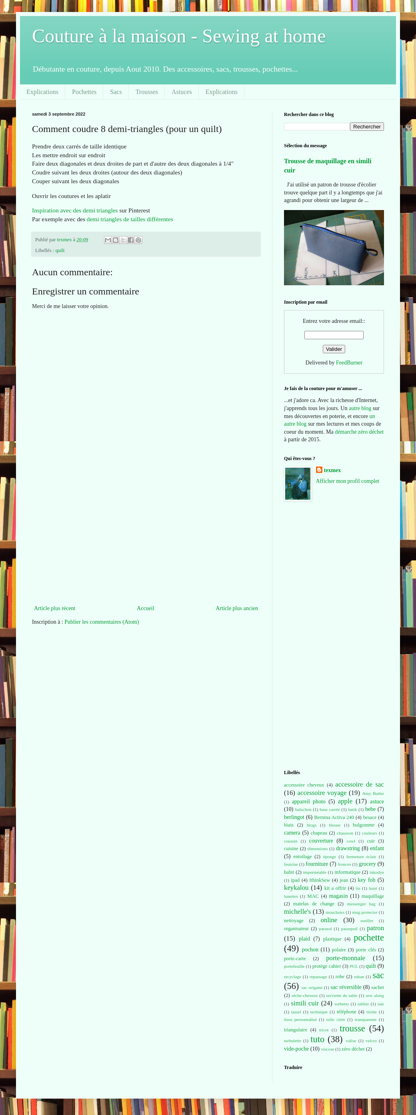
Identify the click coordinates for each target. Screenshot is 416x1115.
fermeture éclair (361, 856)
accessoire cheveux (304, 785)
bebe (370, 809)
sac (378, 975)
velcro (371, 1040)
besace (370, 817)
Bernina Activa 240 (334, 817)
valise (351, 1040)
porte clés (366, 950)
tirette (371, 1011)
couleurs (369, 833)
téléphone (346, 1012)
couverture (321, 841)
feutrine (291, 864)
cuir (371, 841)
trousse (352, 1028)
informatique (347, 872)
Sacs (116, 91)
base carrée (330, 809)
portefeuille (294, 966)
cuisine (291, 848)
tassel (296, 1011)
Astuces (182, 91)
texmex (332, 470)
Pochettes (84, 91)
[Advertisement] (146, 543)
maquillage (373, 896)
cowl (350, 841)
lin (358, 888)
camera (292, 833)
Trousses (147, 91)
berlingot (294, 817)
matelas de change (313, 904)
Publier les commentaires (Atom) (101, 622)
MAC (313, 896)
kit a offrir (335, 888)
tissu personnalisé (300, 1019)
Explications (42, 91)
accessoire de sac (359, 784)
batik (352, 809)
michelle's (297, 911)
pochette (369, 938)
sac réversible (345, 987)
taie (381, 1003)
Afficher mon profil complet (348, 481)
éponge (329, 856)
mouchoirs (335, 912)
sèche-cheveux (305, 995)
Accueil (145, 608)
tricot (324, 1029)
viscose (327, 1049)
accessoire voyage (322, 793)
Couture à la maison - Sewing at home (179, 35)
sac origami (312, 987)
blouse (334, 825)
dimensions (318, 848)
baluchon (303, 809)
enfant (377, 848)
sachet (378, 987)
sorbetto (341, 1003)
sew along (375, 995)
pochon (310, 950)
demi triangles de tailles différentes (130, 219)
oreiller (366, 920)
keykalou (296, 887)
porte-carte (295, 958)
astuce (377, 802)
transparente (366, 1019)
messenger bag (361, 903)
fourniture (317, 864)
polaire (339, 950)
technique (319, 1011)
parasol (325, 928)
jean (344, 880)
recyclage (292, 976)
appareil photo (309, 802)
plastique (332, 939)
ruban (359, 976)
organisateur (296, 928)
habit (289, 872)
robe (340, 976)
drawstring (348, 848)
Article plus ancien (237, 608)
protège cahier (326, 966)
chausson (345, 833)
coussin (291, 841)
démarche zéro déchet (359, 432)
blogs (311, 825)
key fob (367, 880)
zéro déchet (353, 1049)
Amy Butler (373, 793)
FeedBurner (349, 363)
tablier (363, 1003)
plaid (304, 939)
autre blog (360, 408)
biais (289, 825)
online (328, 920)
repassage (318, 976)
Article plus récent (54, 608)
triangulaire (295, 1030)
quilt (59, 250)
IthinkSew (319, 880)
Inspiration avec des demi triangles (75, 210)
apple (345, 801)
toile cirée (335, 1019)
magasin (338, 896)
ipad (295, 880)
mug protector (365, 912)
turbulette (292, 1040)
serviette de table (341, 995)
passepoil (349, 928)
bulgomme (363, 825)
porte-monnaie (345, 958)
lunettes (291, 896)
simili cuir (305, 1003)
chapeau (319, 833)
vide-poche (296, 1049)
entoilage (302, 856)
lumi (373, 888)
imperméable (314, 872)
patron (375, 928)
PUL (354, 966)
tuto (317, 1039)
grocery (367, 864)
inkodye (377, 872)
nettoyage (294, 920)
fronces (344, 864)
